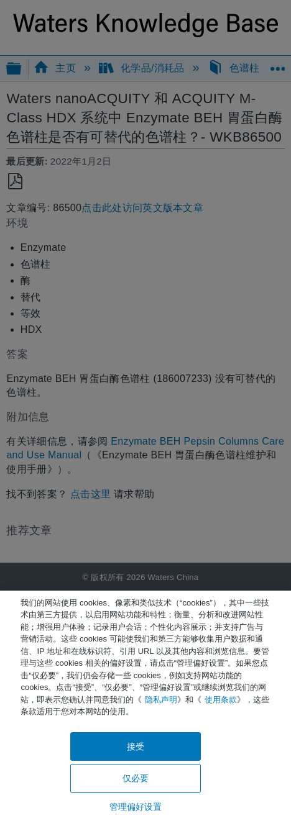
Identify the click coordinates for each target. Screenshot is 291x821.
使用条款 (221, 699)
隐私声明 (161, 699)
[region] (145, 706)
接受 (135, 746)
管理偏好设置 (135, 807)
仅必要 (135, 778)
